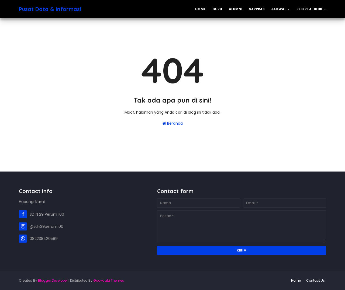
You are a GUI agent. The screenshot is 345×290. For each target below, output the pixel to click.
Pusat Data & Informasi (50, 9)
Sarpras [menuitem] (257, 9)
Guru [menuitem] (217, 9)
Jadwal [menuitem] (278, 9)
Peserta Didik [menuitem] (309, 9)
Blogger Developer (53, 280)
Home (296, 280)
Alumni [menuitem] (235, 9)
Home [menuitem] (200, 9)
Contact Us (315, 280)
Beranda (173, 123)
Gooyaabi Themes (108, 280)
